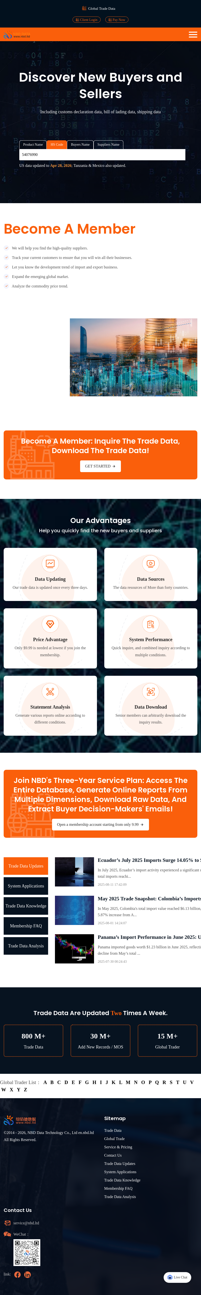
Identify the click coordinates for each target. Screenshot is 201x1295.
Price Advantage (50, 639)
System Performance (150, 639)
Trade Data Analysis (26, 945)
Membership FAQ (26, 926)
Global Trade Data (101, 8)
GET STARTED (100, 466)
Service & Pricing (118, 1147)
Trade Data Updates (26, 866)
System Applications (26, 886)
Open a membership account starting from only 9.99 (100, 824)
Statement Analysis (50, 707)
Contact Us (113, 1155)
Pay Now (116, 20)
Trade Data (113, 1130)
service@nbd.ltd (26, 1223)
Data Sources (150, 579)
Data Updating (50, 579)
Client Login (86, 20)
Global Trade (114, 1139)
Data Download (151, 707)
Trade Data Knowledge (26, 906)
